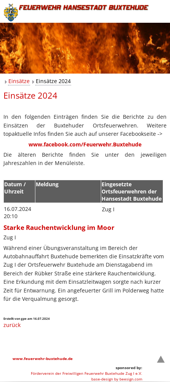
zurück (12, 325)
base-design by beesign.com (116, 379)
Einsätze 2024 (53, 81)
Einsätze (19, 81)
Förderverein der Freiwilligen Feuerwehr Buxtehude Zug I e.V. (86, 373)
